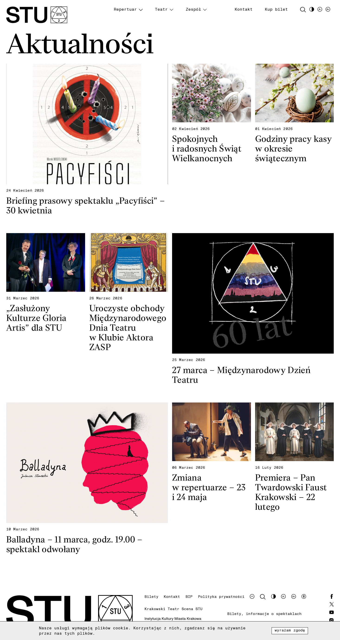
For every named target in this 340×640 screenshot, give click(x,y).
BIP (189, 596)
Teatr (161, 9)
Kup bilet (276, 9)
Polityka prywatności (221, 596)
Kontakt (244, 9)
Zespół (193, 9)
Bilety (151, 596)
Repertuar (125, 9)
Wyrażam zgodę (290, 630)
